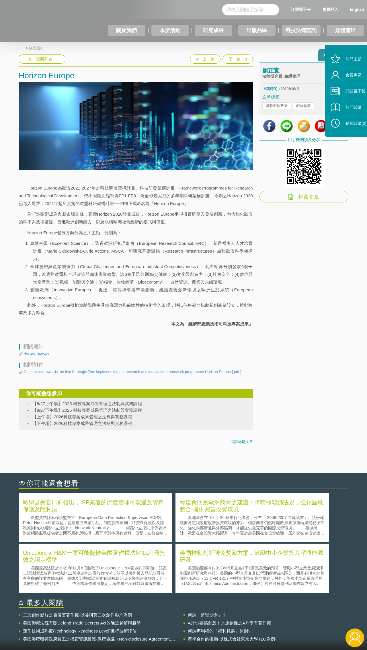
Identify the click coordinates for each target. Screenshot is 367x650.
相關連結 (299, 618)
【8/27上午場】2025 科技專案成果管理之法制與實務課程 (87, 403)
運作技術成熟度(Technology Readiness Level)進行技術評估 (79, 579)
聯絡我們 (185, 626)
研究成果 (212, 30)
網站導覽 (220, 626)
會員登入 (330, 9)
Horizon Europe (36, 353)
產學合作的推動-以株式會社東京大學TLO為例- (232, 587)
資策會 (265, 618)
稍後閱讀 (350, 136)
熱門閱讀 (347, 120)
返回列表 (44, 59)
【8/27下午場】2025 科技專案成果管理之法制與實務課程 (87, 410)
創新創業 (303, 109)
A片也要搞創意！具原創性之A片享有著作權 (229, 571)
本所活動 (169, 30)
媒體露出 (345, 30)
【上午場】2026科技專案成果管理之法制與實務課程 (82, 416)
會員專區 (347, 88)
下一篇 (237, 57)
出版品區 (254, 30)
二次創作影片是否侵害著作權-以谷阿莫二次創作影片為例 (77, 563)
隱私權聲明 (187, 618)
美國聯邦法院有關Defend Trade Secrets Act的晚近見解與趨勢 (82, 571)
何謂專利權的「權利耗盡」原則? (219, 579)
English (357, 9)
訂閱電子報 (301, 9)
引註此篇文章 (242, 442)
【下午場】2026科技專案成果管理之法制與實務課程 (82, 423)
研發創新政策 (277, 109)
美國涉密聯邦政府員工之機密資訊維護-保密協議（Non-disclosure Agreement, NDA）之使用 (97, 587)
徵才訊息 (220, 618)
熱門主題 (347, 72)
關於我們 (126, 30)
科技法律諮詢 (300, 30)
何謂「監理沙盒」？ (207, 563)
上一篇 (205, 57)
